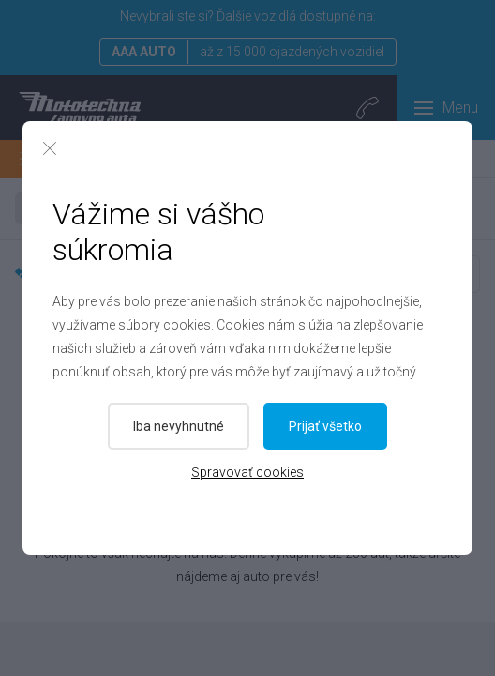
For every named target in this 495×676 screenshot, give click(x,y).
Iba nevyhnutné (178, 426)
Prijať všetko (326, 426)
